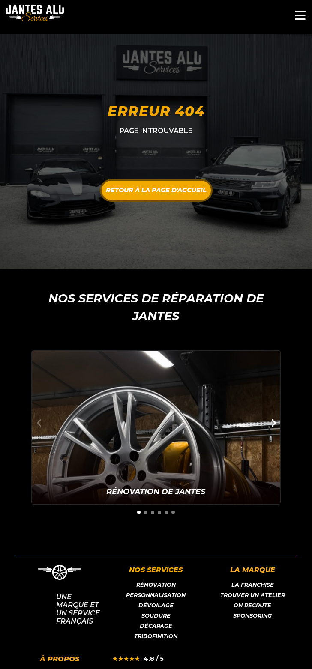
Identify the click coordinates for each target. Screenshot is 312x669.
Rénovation (156, 585)
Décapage (156, 626)
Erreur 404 (156, 111)
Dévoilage (156, 605)
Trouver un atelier (252, 595)
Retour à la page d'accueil (156, 190)
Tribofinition (155, 636)
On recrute (252, 605)
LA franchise (252, 585)
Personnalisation (156, 595)
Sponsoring (252, 615)
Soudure (156, 615)
